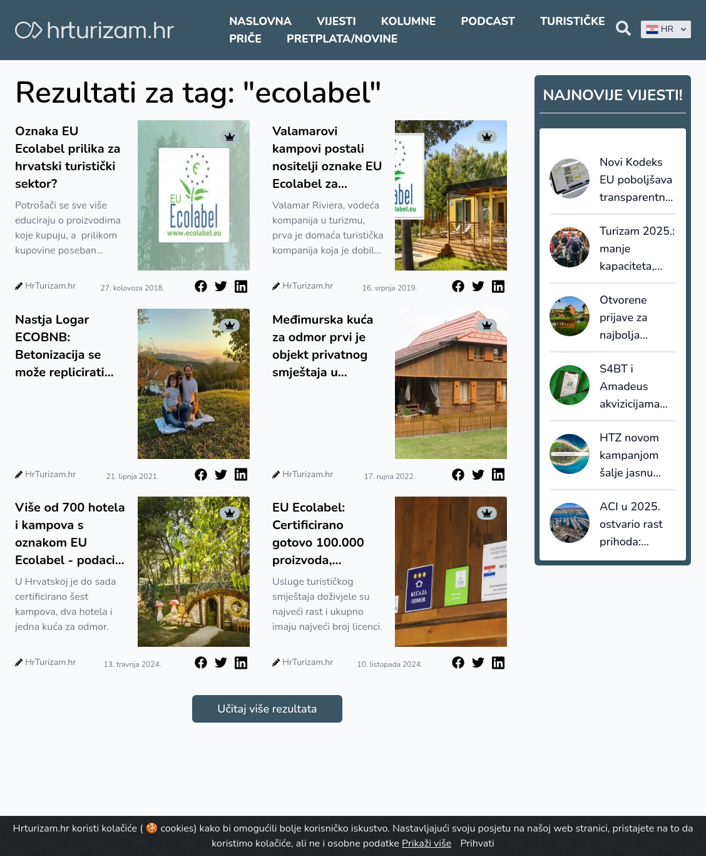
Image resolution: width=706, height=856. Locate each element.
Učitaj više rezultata (267, 708)
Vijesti (336, 21)
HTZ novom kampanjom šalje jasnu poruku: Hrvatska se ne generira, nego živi (637, 456)
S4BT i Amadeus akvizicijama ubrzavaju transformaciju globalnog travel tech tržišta (636, 387)
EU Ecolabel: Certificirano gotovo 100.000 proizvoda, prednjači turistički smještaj (325, 534)
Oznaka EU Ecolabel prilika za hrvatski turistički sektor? (67, 157)
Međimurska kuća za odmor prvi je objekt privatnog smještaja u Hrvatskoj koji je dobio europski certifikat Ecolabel (324, 346)
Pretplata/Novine (342, 38)
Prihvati (477, 843)
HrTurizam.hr (50, 286)
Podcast (488, 21)
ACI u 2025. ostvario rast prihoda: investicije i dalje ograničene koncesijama (631, 524)
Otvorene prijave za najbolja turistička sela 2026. (635, 318)
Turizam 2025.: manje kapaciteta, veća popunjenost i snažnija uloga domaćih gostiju (637, 249)
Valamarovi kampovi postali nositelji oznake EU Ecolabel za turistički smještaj (327, 158)
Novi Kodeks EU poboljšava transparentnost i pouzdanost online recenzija (638, 180)
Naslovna (260, 21)
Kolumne (408, 21)
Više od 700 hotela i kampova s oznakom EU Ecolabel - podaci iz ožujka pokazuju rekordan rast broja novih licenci (70, 534)
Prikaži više (426, 843)
